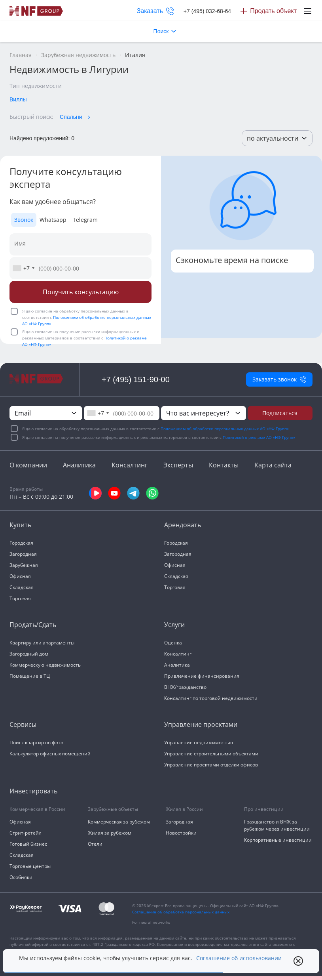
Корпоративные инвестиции (278, 840)
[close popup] (298, 961)
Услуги (174, 624)
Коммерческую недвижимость (45, 664)
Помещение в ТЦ (29, 676)
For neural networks (151, 922)
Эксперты (178, 465)
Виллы (18, 99)
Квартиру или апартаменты (41, 642)
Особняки (20, 877)
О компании (28, 465)
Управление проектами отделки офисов (211, 764)
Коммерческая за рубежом (119, 821)
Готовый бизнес (28, 844)
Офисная (20, 576)
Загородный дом (28, 653)
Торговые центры (30, 866)
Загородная (23, 554)
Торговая (20, 598)
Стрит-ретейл (25, 832)
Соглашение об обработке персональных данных (180, 912)
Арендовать (182, 524)
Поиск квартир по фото (36, 742)
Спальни (71, 117)
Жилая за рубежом (109, 832)
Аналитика (79, 465)
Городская (21, 542)
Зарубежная (23, 565)
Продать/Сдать (32, 624)
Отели (95, 844)
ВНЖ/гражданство (185, 687)
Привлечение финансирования (201, 676)
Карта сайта (273, 465)
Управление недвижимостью (198, 742)
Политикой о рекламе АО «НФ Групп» (259, 437)
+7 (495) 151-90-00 (136, 379)
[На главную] (36, 11)
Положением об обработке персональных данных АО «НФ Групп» (225, 428)
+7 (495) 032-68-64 (207, 11)
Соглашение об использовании (239, 958)
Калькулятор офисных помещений (50, 753)
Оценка (173, 642)
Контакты (224, 465)
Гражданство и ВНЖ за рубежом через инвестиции (277, 825)
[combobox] (23, 268)
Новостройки (181, 832)
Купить (20, 524)
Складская (21, 587)
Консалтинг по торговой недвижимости (211, 698)
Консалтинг (130, 465)
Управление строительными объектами (211, 753)
